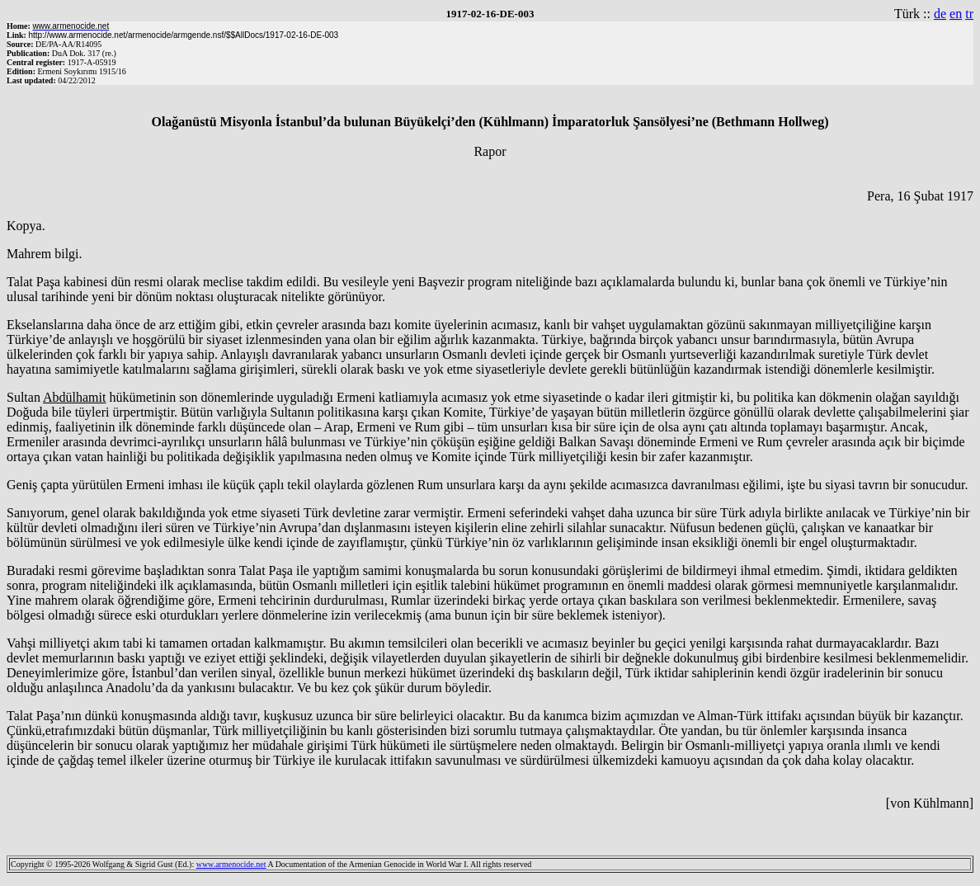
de (940, 14)
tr (969, 14)
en (955, 14)
